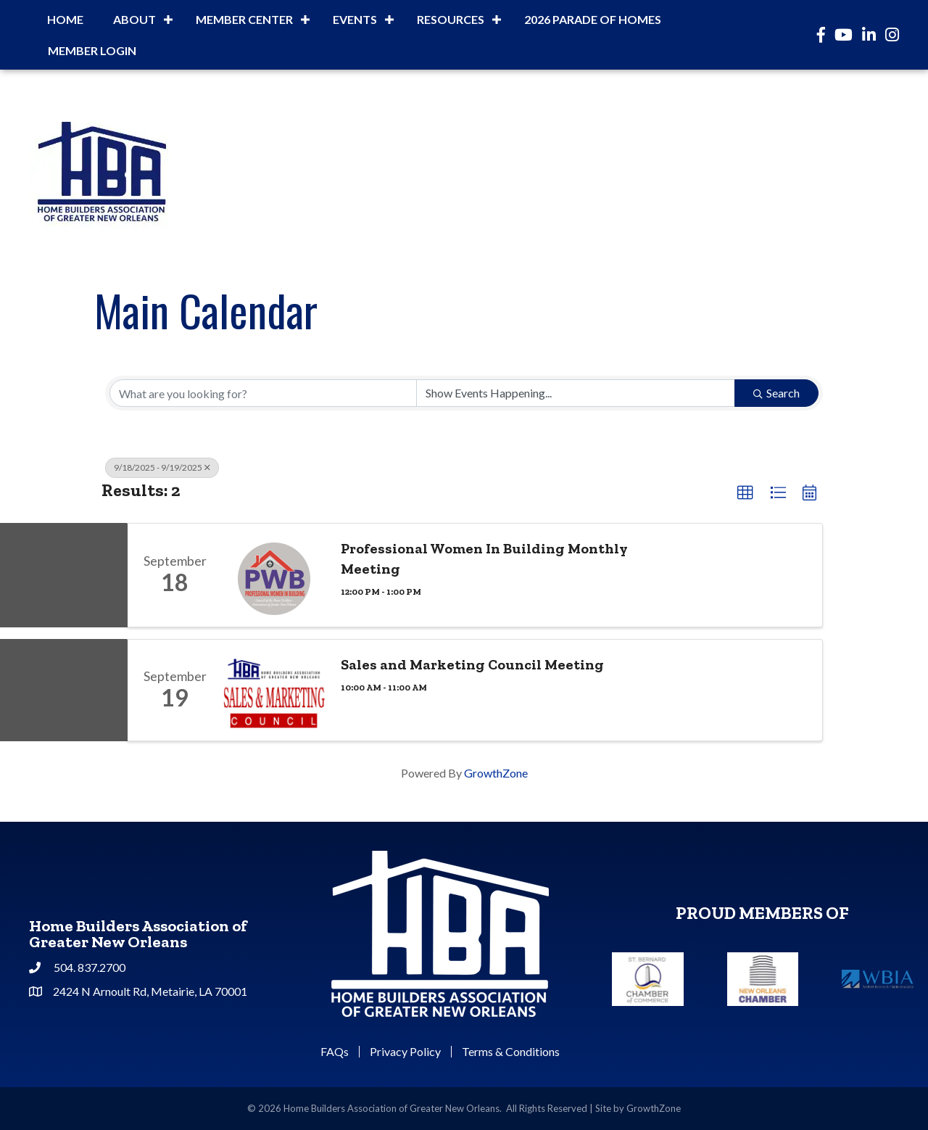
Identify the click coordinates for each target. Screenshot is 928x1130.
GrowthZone (496, 773)
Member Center (244, 19)
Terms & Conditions (511, 1051)
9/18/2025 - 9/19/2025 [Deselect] (162, 467)
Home (65, 19)
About (134, 19)
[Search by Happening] (575, 393)
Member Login (92, 50)
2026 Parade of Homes (592, 19)
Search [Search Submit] (776, 393)
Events (355, 19)
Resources (450, 19)
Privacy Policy (405, 1051)
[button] (745, 493)
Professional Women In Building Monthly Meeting (484, 558)
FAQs (334, 1051)
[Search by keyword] (263, 393)
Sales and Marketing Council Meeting (472, 664)
